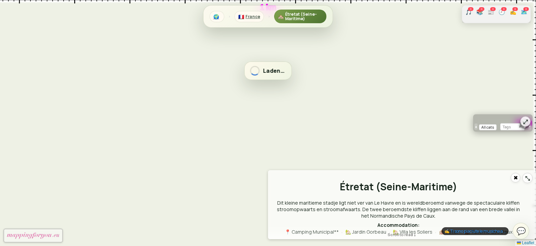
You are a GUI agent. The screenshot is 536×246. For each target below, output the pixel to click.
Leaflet (525, 243)
